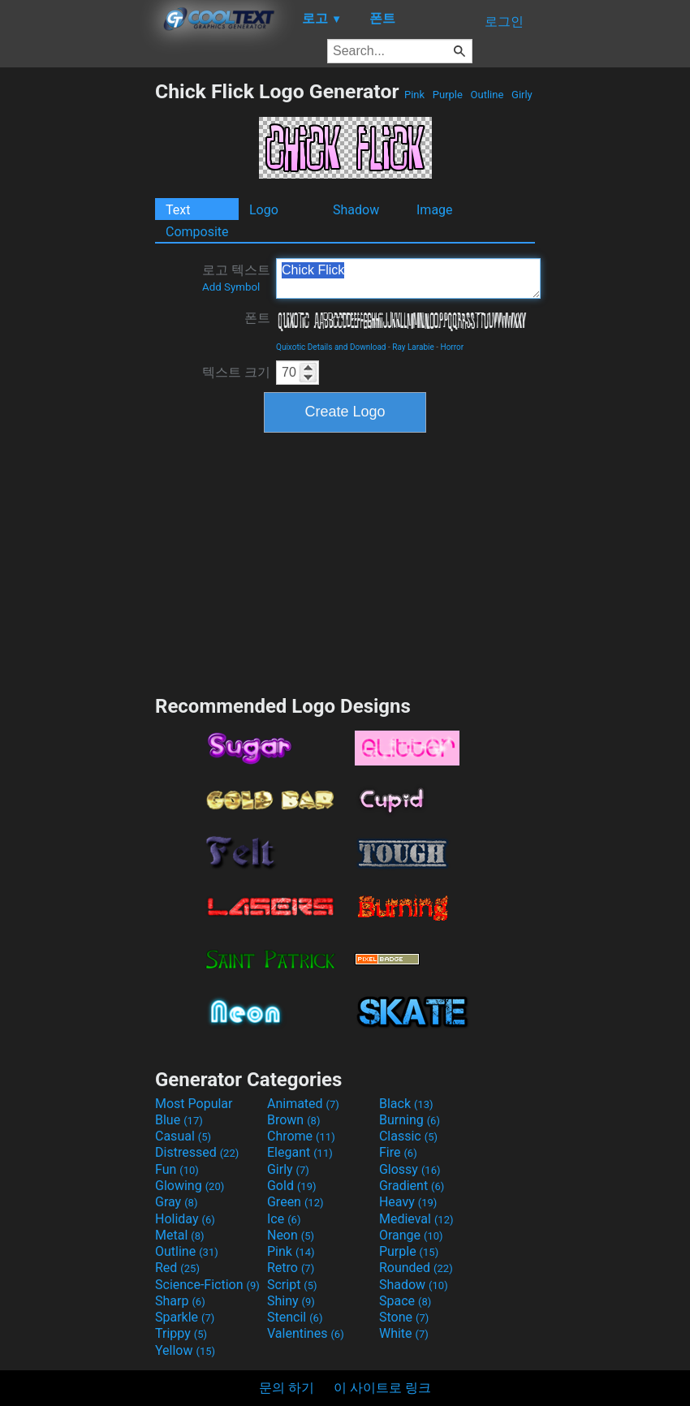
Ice (283, 1219)
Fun (177, 1169)
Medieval (416, 1219)
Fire (398, 1152)
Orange (411, 1235)
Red (177, 1267)
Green (295, 1202)
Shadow (356, 210)
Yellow (185, 1350)
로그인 (504, 21)
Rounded (416, 1267)
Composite (197, 231)
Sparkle (184, 1317)
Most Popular (194, 1103)
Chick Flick (408, 278)
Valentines (305, 1333)
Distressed (197, 1152)
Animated (303, 1103)
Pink (415, 94)
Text (178, 210)
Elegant (300, 1152)
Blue (179, 1120)
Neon (290, 1235)
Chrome (301, 1136)
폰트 (257, 318)
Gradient (411, 1185)
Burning (409, 1120)
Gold (292, 1185)
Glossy (410, 1169)
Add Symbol (231, 287)
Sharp (180, 1301)
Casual (183, 1136)
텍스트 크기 (236, 372)
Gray (176, 1202)
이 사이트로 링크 (382, 1387)
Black (406, 1103)
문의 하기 (286, 1387)
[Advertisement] (77, 323)
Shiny (291, 1301)
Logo (263, 210)
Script (292, 1284)
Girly (522, 94)
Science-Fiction (207, 1284)
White (404, 1333)
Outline (487, 94)
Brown (293, 1120)
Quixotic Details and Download (331, 347)
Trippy (181, 1333)
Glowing (189, 1185)
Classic (408, 1136)
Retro (290, 1267)
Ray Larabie (413, 347)
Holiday (185, 1219)
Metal (180, 1235)
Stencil (294, 1317)
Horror (452, 347)
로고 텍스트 (236, 277)
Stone (404, 1317)
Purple (448, 94)
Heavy (408, 1202)
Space (405, 1301)
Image (434, 210)
